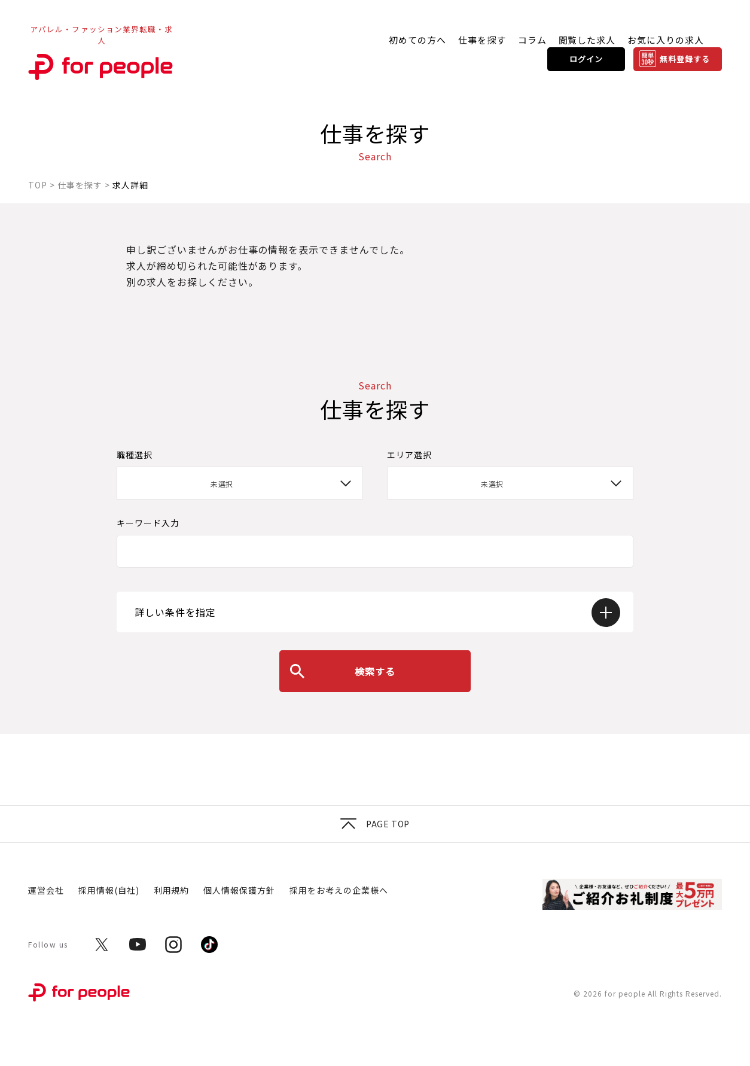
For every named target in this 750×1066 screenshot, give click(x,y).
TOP (37, 185)
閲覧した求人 (587, 39)
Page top (374, 824)
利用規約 (172, 890)
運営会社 (46, 890)
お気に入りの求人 (665, 39)
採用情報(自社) (108, 890)
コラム (532, 39)
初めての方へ (417, 39)
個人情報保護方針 (239, 890)
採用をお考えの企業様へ (338, 890)
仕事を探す (482, 39)
